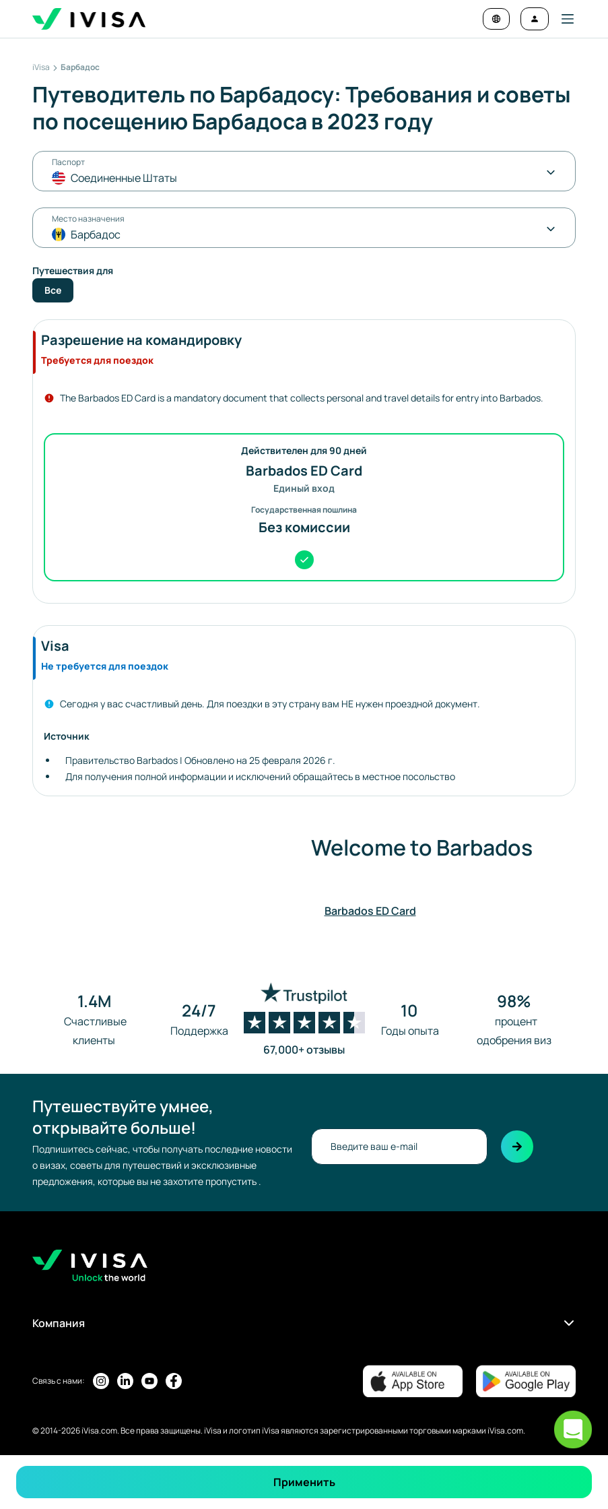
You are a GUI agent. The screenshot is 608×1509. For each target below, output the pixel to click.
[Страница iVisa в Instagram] (101, 1381)
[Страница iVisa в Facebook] (174, 1381)
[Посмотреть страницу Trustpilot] (304, 1020)
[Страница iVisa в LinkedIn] (125, 1381)
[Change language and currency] (496, 19)
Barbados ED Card (370, 910)
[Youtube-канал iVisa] (149, 1381)
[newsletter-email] (399, 1146)
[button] (562, 19)
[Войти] (534, 18)
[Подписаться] (517, 1146)
